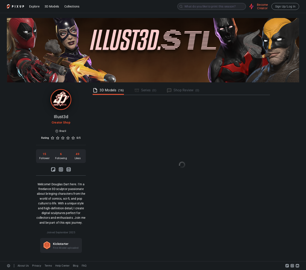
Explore (34, 7)
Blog (75, 265)
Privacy (36, 265)
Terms (48, 265)
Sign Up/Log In (285, 6)
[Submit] (181, 6)
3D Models (52, 7)
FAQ (84, 265)
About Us (23, 265)
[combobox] (165, 6)
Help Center (62, 265)
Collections (72, 7)
